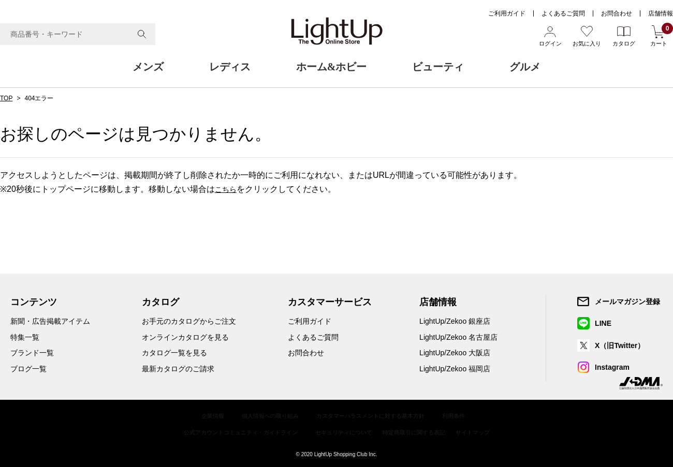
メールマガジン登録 (628, 301)
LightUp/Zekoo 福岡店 (454, 369)
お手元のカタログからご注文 (189, 321)
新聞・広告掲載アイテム (50, 321)
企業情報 (204, 415)
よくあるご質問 (563, 13)
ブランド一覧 (32, 353)
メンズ (148, 67)
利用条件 (461, 415)
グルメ (524, 67)
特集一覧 (24, 337)
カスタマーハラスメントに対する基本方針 (373, 415)
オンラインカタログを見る (185, 337)
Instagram (612, 367)
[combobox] (77, 34)
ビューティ (438, 67)
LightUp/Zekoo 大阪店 (454, 353)
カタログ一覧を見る (174, 353)
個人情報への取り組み (265, 415)
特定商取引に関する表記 (420, 430)
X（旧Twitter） (620, 345)
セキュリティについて (344, 430)
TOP (6, 98)
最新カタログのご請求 (178, 369)
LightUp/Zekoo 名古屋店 (458, 337)
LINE (603, 323)
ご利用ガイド (506, 13)
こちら (227, 189)
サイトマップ (483, 430)
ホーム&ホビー (331, 67)
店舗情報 (660, 13)
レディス (230, 67)
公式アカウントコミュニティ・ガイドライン (233, 430)
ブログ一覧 (28, 369)
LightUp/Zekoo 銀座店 (454, 321)
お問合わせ (616, 13)
